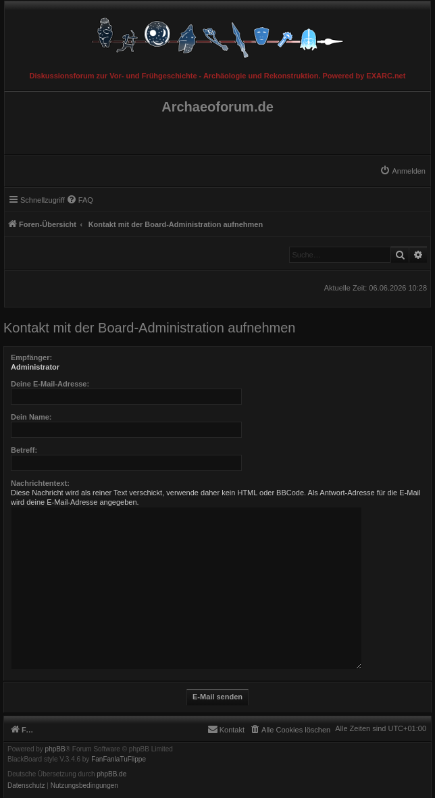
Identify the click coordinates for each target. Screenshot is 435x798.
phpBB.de (111, 774)
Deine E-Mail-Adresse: (50, 384)
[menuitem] (403, 171)
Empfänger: (31, 357)
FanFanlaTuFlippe (118, 759)
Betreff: (24, 450)
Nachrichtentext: (40, 483)
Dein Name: (31, 417)
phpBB (55, 749)
